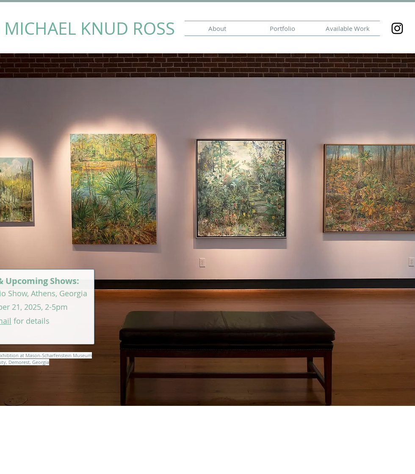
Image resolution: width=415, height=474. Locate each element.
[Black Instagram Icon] (397, 28)
